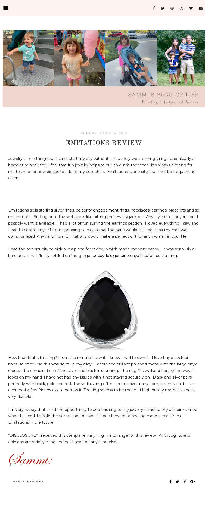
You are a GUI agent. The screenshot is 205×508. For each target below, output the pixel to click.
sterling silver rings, (57, 210)
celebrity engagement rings (102, 210)
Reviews (35, 481)
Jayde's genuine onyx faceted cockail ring (137, 255)
